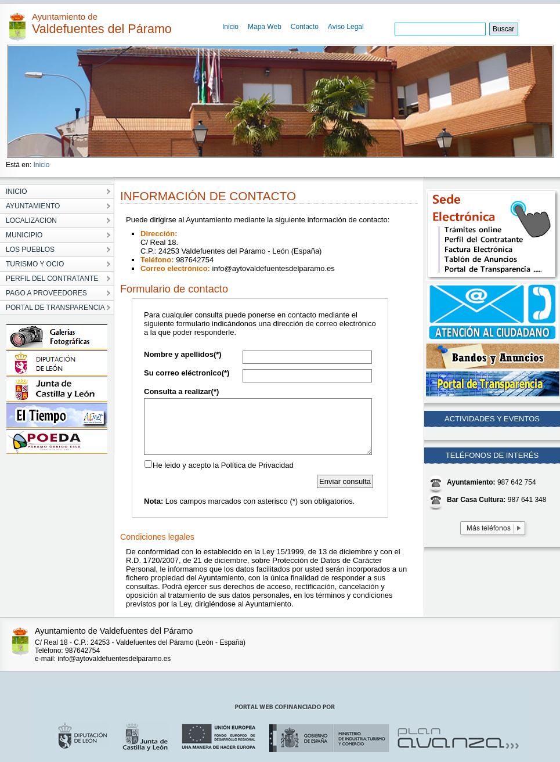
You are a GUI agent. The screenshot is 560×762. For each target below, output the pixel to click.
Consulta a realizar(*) (181, 391)
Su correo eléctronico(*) (186, 373)
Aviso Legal (346, 27)
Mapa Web (264, 27)
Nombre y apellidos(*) (183, 354)
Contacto (305, 27)
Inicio (230, 27)
